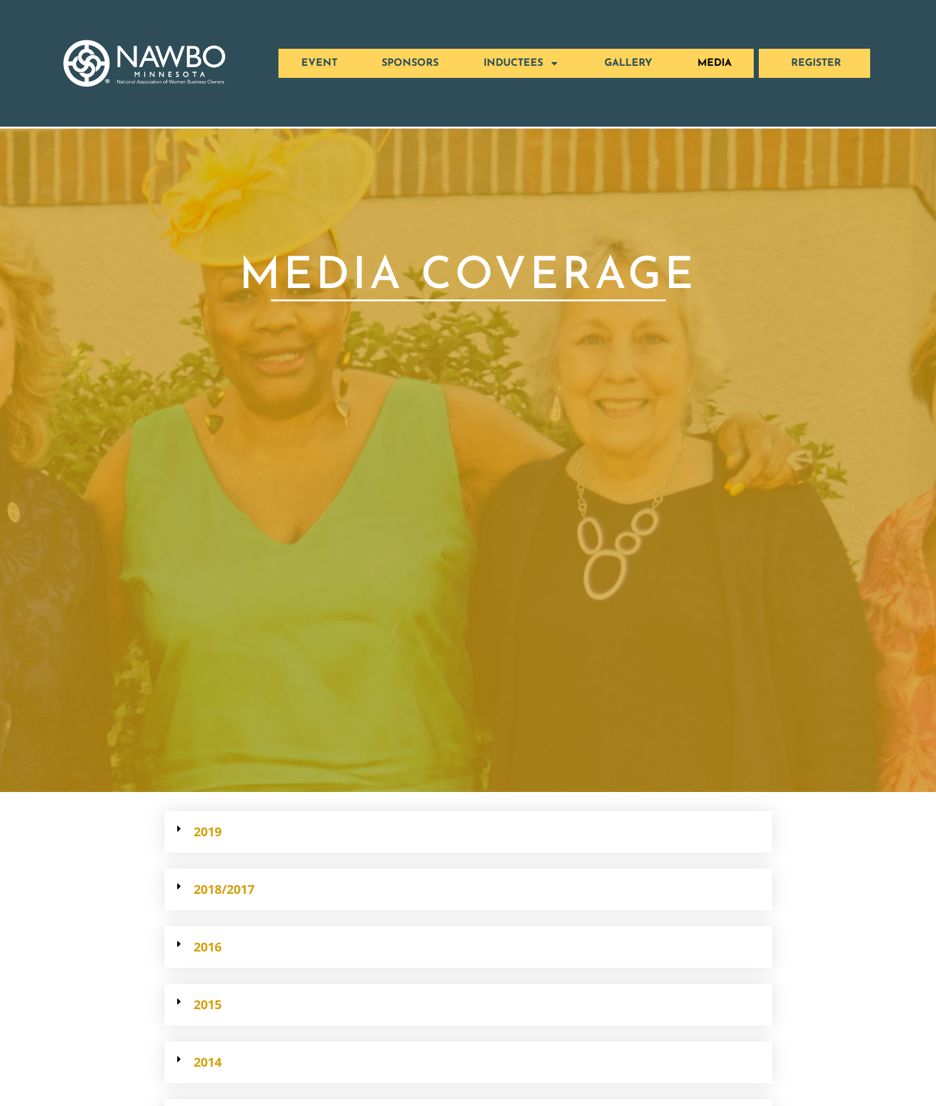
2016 (208, 946)
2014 (208, 1062)
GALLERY (628, 63)
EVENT (319, 63)
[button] (468, 832)
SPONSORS (410, 63)
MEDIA (714, 63)
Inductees (521, 63)
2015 (208, 1004)
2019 (208, 831)
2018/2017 (224, 889)
